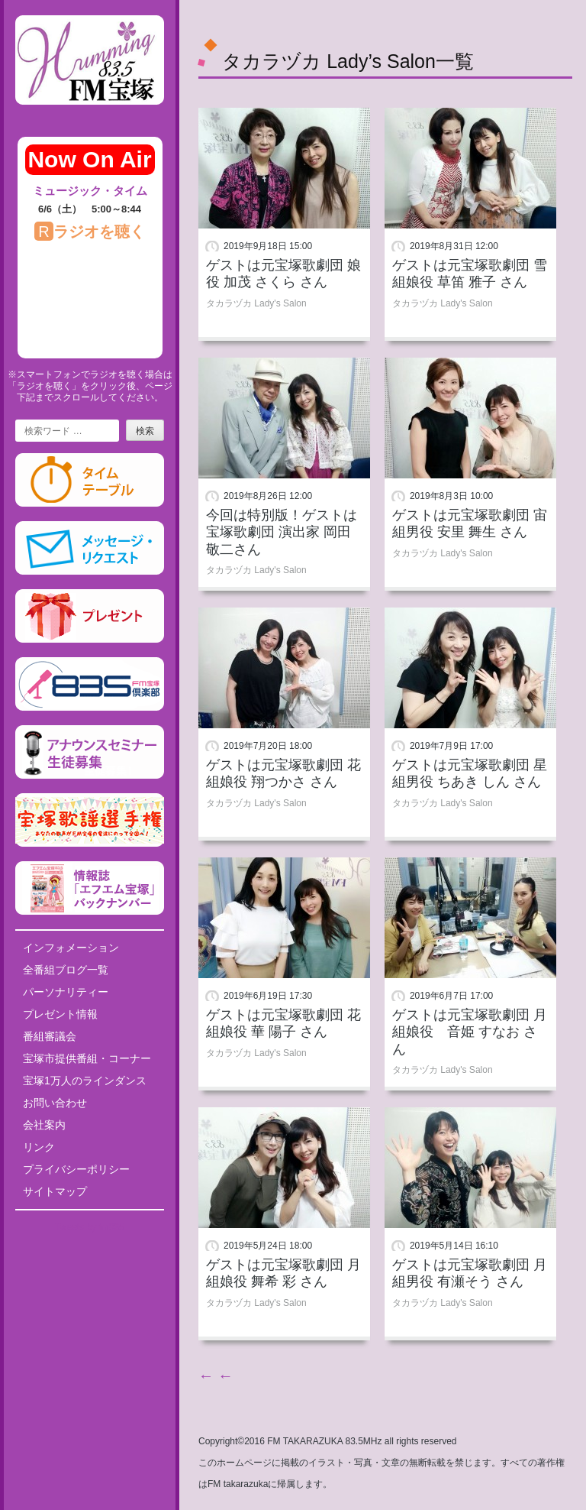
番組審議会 (49, 1036)
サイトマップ (55, 1191)
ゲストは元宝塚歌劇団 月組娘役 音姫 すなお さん (469, 1032)
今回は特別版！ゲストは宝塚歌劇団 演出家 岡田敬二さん (281, 532)
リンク (39, 1147)
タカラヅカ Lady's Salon (256, 303)
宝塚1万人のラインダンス (84, 1080)
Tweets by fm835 (89, 1227)
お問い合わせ (55, 1103)
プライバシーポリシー (76, 1169)
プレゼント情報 (60, 1014)
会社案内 (44, 1125)
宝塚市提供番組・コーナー (87, 1058)
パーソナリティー (65, 992)
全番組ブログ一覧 (65, 970)
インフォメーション (71, 947)
